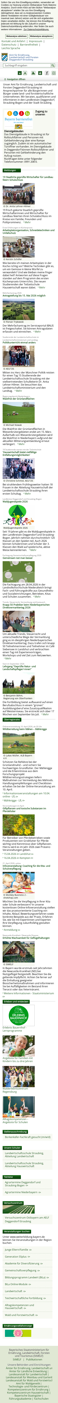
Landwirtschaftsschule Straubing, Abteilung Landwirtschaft (24, 1154)
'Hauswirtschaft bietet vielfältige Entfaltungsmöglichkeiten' (20, 453)
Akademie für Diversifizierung (24, 1263)
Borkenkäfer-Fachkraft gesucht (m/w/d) (27, 1137)
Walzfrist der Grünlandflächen (18, 398)
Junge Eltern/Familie (18, 1249)
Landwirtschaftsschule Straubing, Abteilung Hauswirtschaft (24, 1165)
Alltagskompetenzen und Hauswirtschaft (19, 1306)
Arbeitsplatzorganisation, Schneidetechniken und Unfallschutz (28, 232)
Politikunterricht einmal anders (19, 342)
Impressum (35, 41)
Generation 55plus (17, 1256)
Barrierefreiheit (29, 44)
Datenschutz (9, 44)
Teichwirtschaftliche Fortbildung (25, 1298)
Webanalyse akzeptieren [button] (41, 36)
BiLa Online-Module (18, 1284)
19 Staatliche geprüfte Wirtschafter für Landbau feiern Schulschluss (28, 178)
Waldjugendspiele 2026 (15, 501)
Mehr (28, 222)
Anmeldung (12, 930)
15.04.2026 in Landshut (18, 854)
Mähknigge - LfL (14, 800)
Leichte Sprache (11, 48)
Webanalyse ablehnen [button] (16, 36)
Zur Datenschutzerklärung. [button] (36, 29)
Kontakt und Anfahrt (13, 41)
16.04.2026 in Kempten (18, 858)
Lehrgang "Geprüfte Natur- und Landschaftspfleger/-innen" (19, 668)
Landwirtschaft (15, 1291)
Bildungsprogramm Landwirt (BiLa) (27, 1277)
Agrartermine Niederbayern (23, 1192)
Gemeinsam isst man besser (18, 557)
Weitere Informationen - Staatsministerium (28, 994)
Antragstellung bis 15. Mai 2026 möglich (24, 295)
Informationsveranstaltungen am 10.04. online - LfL (26, 795)
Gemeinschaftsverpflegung (22, 1270)
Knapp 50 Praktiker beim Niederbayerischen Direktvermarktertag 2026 (26, 606)
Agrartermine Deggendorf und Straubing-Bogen (23, 1184)
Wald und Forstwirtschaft (21, 1315)
